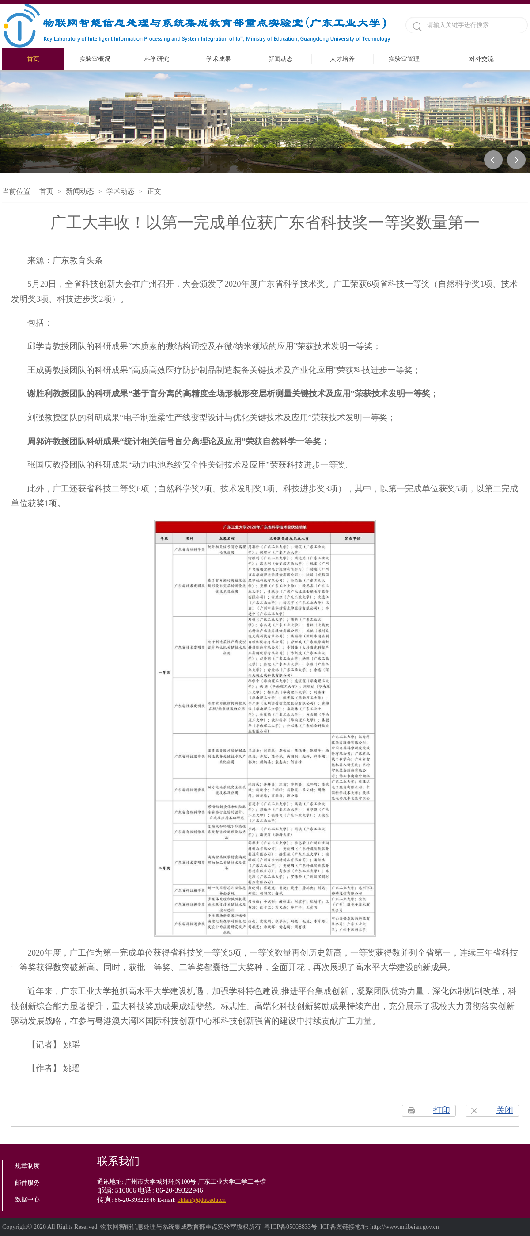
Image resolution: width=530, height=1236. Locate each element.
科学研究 (156, 59)
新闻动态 (280, 59)
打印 (441, 1110)
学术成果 (218, 59)
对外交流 (481, 59)
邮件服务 (27, 1182)
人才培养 (342, 59)
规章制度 (27, 1166)
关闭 (504, 1110)
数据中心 (27, 1199)
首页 (33, 59)
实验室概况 (95, 59)
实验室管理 (404, 59)
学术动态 (120, 191)
